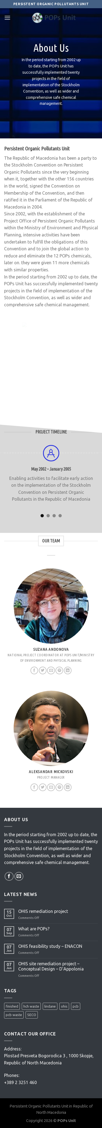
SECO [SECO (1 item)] (31, 1015)
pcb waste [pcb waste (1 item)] (14, 1015)
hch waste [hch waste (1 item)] (31, 1006)
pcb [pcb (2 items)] (76, 1006)
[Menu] (7, 17)
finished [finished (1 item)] (12, 1006)
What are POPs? (34, 928)
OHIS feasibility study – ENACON (50, 946)
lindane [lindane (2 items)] (50, 1006)
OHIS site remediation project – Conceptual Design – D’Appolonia (51, 966)
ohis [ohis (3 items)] (64, 1006)
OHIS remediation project (43, 911)
